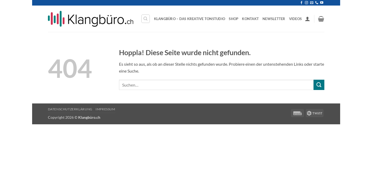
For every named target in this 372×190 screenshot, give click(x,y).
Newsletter (273, 19)
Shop (233, 19)
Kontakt (250, 19)
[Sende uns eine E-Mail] (311, 3)
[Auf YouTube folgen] (321, 3)
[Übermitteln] (319, 85)
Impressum (105, 109)
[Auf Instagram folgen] (306, 3)
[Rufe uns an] (316, 3)
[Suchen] (145, 19)
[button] (307, 19)
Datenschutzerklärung (70, 109)
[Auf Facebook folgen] (301, 3)
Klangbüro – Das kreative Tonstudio (189, 19)
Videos (295, 19)
